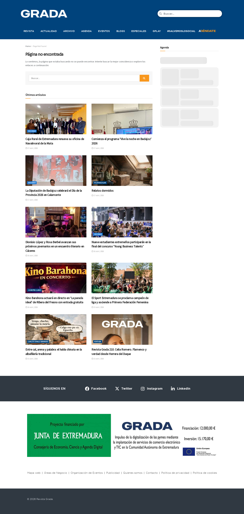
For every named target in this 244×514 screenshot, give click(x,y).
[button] (211, 30)
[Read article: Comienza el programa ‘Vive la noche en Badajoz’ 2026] (122, 119)
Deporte (97, 290)
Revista (29, 31)
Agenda (86, 31)
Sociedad (32, 131)
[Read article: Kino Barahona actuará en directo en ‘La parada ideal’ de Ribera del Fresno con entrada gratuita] (55, 278)
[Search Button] (144, 78)
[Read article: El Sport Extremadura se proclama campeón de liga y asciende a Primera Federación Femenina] (122, 278)
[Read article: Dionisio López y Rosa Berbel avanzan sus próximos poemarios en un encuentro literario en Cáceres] (55, 222)
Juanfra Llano (34, 290)
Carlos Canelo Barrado (38, 342)
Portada (97, 342)
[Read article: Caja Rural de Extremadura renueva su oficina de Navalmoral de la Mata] (55, 119)
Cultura (97, 131)
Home (28, 46)
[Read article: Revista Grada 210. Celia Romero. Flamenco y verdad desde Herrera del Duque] (122, 329)
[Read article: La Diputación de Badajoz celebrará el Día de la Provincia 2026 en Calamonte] (55, 170)
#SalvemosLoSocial (181, 31)
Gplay (157, 31)
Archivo (69, 31)
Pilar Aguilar (100, 183)
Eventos (104, 31)
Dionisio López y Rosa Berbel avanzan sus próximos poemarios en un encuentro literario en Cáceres (54, 246)
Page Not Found (39, 46)
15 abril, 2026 (98, 307)
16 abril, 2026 (31, 255)
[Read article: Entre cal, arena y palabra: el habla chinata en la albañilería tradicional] (55, 329)
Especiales (138, 31)
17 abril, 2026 (31, 148)
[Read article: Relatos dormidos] (122, 170)
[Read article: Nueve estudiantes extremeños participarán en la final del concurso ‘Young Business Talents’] (122, 222)
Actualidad (48, 31)
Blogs (120, 31)
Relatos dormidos (102, 191)
